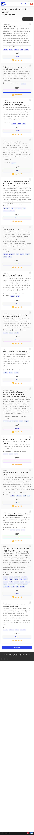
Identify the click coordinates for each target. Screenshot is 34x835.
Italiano (19, 123)
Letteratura (16, 49)
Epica (17, 254)
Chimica (10, 579)
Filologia (22, 254)
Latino (10, 256)
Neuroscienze (6, 586)
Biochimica (12, 577)
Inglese (10, 49)
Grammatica (18, 495)
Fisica (21, 579)
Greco (24, 495)
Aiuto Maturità (7, 208)
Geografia (17, 581)
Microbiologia (25, 584)
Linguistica (12, 210)
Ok (27, 833)
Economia (6, 629)
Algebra (5, 421)
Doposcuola (11, 254)
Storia (22, 49)
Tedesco (26, 49)
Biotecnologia (24, 577)
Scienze (12, 586)
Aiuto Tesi (6, 254)
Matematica (17, 584)
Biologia (17, 577)
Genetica (11, 581)
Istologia (27, 581)
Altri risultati (17, 647)
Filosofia (10, 421)
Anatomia (6, 577)
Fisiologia (25, 579)
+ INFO (31, 833)
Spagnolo (16, 332)
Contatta (17, 56)
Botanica (5, 579)
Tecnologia (22, 586)
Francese (5, 49)
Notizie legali (21, 656)
